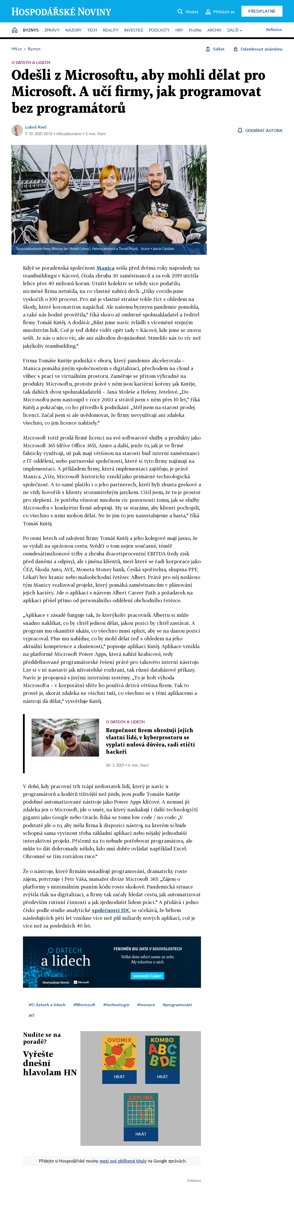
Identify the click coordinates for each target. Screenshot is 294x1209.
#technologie (116, 1004)
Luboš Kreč (36, 127)
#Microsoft (84, 1004)
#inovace (146, 1004)
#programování (177, 1004)
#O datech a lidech (47, 1004)
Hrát (119, 1076)
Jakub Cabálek (163, 249)
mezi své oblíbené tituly (123, 1160)
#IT (32, 1015)
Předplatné (262, 11)
